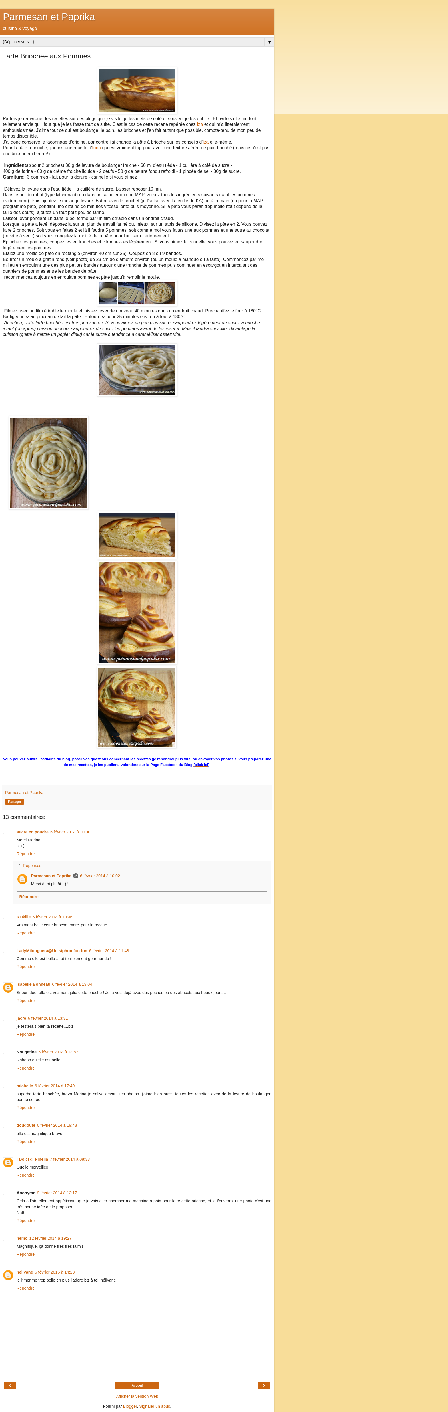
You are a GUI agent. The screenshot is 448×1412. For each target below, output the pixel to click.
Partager (14, 802)
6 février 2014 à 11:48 (109, 950)
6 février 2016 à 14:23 (55, 1272)
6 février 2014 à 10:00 (70, 832)
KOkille (24, 917)
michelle (25, 1086)
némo (22, 1238)
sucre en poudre (33, 832)
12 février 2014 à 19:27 (50, 1238)
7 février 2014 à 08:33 (70, 1159)
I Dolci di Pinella (32, 1159)
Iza (200, 124)
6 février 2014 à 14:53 (58, 1052)
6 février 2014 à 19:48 (57, 1125)
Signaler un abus (154, 1406)
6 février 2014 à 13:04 (72, 984)
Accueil (137, 1385)
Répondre (26, 853)
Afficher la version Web (137, 1396)
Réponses (32, 865)
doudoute (26, 1125)
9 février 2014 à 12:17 (57, 1193)
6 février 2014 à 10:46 (53, 917)
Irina (96, 147)
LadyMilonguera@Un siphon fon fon (52, 950)
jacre (21, 1018)
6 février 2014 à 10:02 (100, 876)
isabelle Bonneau (33, 984)
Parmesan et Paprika (49, 16)
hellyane (25, 1272)
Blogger (130, 1406)
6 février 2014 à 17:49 (55, 1086)
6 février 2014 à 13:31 (48, 1018)
